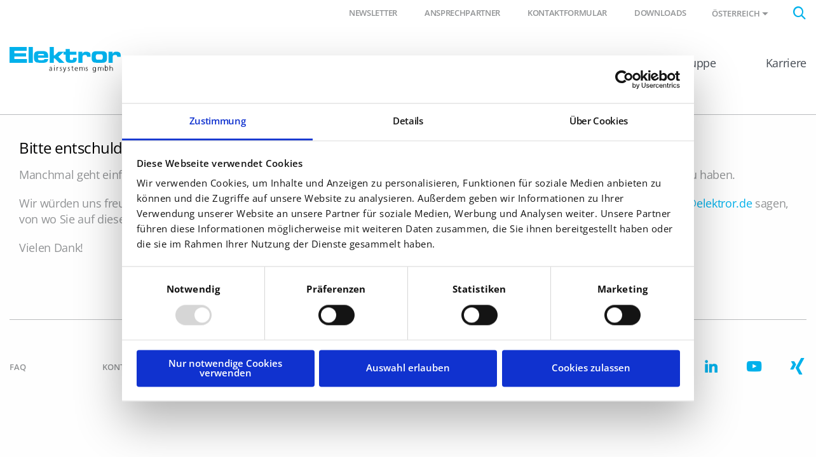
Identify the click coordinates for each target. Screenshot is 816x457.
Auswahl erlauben (408, 368)
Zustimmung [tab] (217, 120)
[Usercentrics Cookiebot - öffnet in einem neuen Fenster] (624, 79)
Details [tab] (408, 120)
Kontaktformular (567, 12)
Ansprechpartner (462, 12)
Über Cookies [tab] (598, 120)
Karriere (786, 62)
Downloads (660, 12)
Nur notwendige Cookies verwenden (225, 368)
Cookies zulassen (591, 368)
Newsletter (373, 12)
